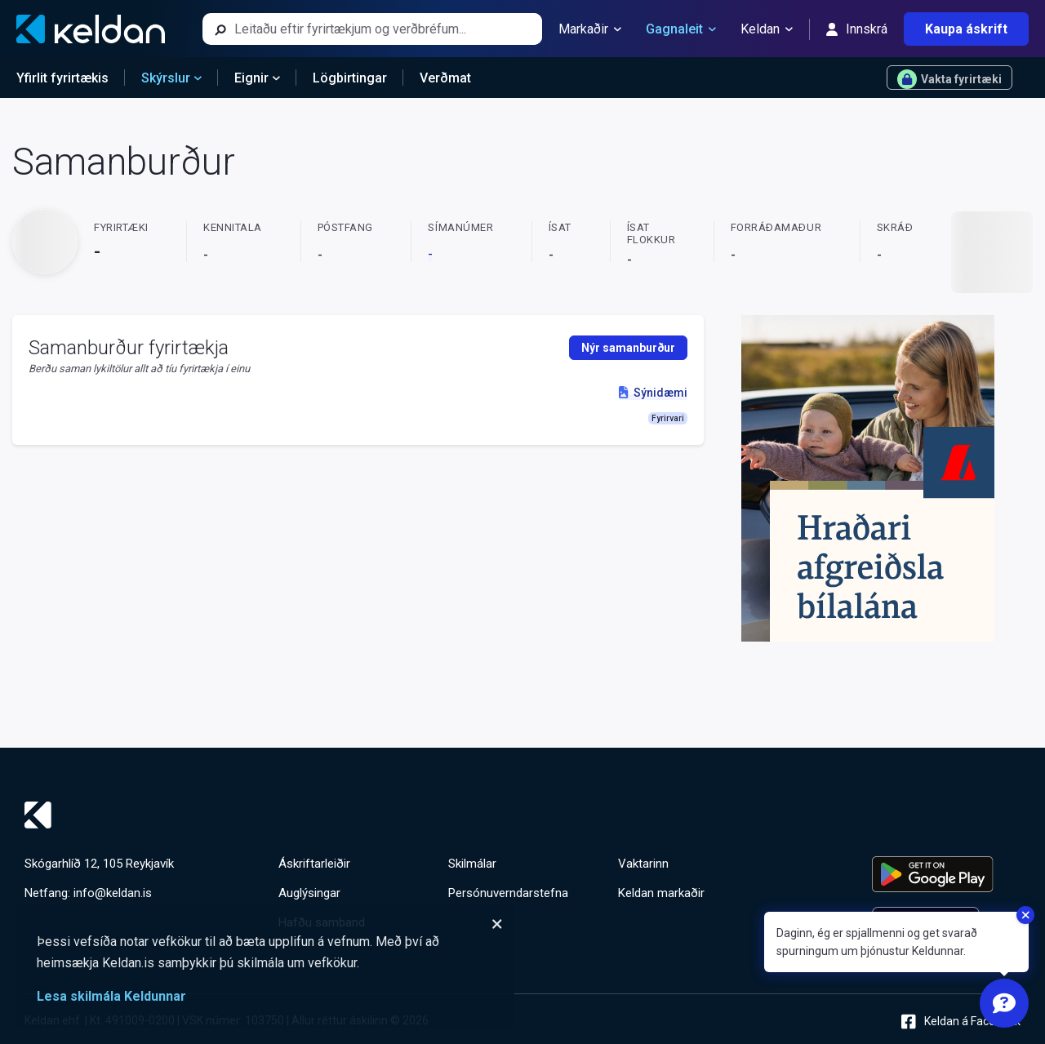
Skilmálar (472, 863)
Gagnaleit (681, 29)
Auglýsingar (309, 893)
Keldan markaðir (661, 893)
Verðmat (445, 78)
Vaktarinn (643, 863)
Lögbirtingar (350, 78)
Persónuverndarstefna (508, 893)
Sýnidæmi (653, 392)
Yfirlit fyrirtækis (62, 78)
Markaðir (589, 29)
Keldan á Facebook (961, 1021)
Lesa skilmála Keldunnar (111, 996)
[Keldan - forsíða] (90, 29)
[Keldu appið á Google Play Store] (946, 874)
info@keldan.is (112, 893)
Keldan (766, 29)
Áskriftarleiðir (314, 863)
